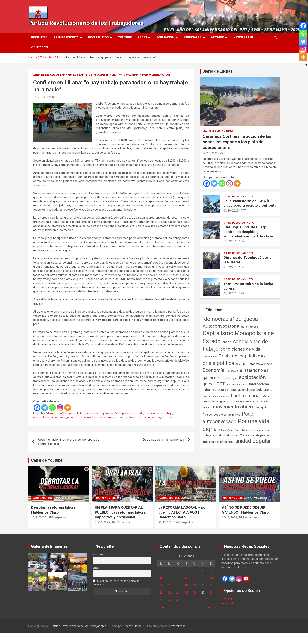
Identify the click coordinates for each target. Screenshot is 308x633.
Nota (127, 75)
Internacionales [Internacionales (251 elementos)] (216, 389)
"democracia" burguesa (60, 413)
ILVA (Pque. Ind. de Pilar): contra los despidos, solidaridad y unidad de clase (248, 231)
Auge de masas (44, 75)
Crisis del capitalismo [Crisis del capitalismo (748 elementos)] (241, 356)
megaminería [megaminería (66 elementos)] (224, 401)
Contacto (39, 47)
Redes (142, 37)
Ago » (211, 607)
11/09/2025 (230, 241)
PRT (53, 96)
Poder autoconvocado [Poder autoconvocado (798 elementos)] (229, 417)
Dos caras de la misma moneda (163, 439)
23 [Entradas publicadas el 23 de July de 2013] (169, 592)
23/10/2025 (229, 517)
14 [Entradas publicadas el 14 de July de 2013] (211, 578)
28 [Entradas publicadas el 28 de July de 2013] (211, 592)
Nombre (98, 554)
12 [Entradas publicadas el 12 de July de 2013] (194, 578)
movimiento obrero (129, 417)
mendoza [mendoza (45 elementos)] (239, 401)
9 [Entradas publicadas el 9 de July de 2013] (169, 578)
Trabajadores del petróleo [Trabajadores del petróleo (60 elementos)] (255, 435)
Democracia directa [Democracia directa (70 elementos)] (260, 364)
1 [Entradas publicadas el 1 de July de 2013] (161, 571)
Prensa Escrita (66, 37)
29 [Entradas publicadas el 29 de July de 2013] (161, 600)
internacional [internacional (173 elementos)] (259, 384)
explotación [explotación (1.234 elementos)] (252, 377)
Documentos (98, 37)
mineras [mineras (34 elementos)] (264, 401)
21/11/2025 (102, 522)
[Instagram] (60, 407)
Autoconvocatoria (87, 413)
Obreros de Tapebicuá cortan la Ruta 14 (248, 259)
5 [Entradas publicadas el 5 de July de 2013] (194, 571)
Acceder (226, 599)
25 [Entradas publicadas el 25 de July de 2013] (186, 592)
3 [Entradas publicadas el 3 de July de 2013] (178, 571)
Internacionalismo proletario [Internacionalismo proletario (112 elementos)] (249, 390)
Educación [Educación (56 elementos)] (232, 370)
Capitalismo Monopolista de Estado (121, 413)
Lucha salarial (89, 417)
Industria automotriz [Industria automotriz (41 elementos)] (237, 384)
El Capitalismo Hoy (108, 75)
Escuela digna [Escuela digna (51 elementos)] (229, 378)
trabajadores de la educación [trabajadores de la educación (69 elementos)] (220, 435)
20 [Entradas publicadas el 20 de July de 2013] (202, 585)
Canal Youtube (42, 498)
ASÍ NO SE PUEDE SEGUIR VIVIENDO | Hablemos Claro (245, 510)
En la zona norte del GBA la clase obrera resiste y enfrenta (249, 203)
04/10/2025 (210, 153)
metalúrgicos (107, 417)
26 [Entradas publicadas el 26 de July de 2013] (194, 592)
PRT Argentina (58, 517)
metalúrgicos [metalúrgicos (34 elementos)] (252, 401)
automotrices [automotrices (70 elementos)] (249, 326)
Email (96, 567)
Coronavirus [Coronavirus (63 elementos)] (210, 356)
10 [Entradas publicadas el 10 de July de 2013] (177, 578)
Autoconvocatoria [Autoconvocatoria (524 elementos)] (221, 326)
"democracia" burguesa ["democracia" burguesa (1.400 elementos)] (230, 319)
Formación (165, 37)
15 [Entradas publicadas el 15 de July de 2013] (161, 585)
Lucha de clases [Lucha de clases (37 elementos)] (220, 396)
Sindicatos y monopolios (151, 75)
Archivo (217, 37)
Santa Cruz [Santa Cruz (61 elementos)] (233, 430)
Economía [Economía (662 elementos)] (213, 370)
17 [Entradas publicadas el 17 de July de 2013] (177, 585)
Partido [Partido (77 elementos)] (207, 414)
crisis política (41, 417)
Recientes (39, 37)
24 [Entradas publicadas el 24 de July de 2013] (177, 592)
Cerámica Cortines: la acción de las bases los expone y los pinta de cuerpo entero (237, 142)
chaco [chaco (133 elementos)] (226, 342)
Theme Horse (133, 626)
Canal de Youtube (46, 460)
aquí (243, 567)
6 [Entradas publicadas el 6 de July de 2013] (203, 571)
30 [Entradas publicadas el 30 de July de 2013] (169, 600)
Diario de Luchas (218, 71)
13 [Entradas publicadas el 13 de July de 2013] (202, 578)
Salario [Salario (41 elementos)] (222, 430)
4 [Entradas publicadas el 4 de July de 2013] (186, 571)
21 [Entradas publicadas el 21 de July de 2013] (211, 585)
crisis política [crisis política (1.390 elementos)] (218, 363)
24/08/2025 (230, 293)
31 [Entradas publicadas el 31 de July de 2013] (177, 600)
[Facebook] (37, 407)
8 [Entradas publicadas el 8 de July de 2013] (161, 578)
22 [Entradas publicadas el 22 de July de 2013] (161, 592)
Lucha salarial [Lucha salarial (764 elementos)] (246, 395)
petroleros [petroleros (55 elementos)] (234, 414)
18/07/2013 (40, 96)
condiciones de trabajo (158, 413)
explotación (57, 417)
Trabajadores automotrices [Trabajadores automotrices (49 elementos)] (257, 430)
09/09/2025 (230, 267)
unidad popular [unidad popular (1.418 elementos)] (253, 441)
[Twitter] (44, 407)
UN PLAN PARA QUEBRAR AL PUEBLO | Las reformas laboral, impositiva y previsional (121, 512)
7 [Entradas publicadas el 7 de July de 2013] (211, 571)
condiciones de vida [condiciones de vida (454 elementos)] (240, 349)
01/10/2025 (230, 210)
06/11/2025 (165, 522)
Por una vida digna (153, 417)
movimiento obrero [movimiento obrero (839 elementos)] (234, 407)
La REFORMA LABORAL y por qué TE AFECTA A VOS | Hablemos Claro (182, 512)
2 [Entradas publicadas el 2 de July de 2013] (169, 571)
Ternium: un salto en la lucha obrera (248, 286)
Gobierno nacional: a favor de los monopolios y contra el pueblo (68, 442)
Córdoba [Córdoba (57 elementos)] (241, 364)
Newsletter (243, 37)
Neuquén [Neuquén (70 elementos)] (262, 407)
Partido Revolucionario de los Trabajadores (85, 22)
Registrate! (228, 603)
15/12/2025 (38, 517)
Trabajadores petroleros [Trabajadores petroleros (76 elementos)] (218, 442)
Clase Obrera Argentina (74, 75)
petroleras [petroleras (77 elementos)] (220, 414)
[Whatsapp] (52, 407)
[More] (67, 407)
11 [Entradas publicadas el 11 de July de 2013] (186, 578)
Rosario (170, 417)
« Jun (160, 607)
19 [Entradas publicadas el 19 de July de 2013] (194, 585)
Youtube (125, 37)
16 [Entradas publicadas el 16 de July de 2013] (169, 585)
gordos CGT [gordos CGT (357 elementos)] (214, 383)
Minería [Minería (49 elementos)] (207, 407)
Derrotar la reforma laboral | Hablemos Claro (55, 510)
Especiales (192, 37)
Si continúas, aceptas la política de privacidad (116, 582)
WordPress (178, 626)
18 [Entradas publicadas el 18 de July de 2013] (186, 585)
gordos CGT (73, 417)
